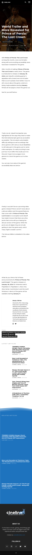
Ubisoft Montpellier (9, 336)
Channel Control (16, 364)
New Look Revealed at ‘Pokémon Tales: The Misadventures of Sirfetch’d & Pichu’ (20, 361)
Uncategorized (7, 42)
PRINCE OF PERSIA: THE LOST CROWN (13, 332)
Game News (15, 354)
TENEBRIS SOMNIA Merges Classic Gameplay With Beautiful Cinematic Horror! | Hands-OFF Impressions (21, 349)
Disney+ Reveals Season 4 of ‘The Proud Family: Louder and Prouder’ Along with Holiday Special (21, 373)
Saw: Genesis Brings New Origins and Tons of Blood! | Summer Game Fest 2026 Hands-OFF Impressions (20, 384)
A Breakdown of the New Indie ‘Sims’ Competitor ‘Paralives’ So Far (20, 394)
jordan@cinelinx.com (19, 535)
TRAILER (4, 334)
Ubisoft (12, 334)
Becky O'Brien (14, 45)
